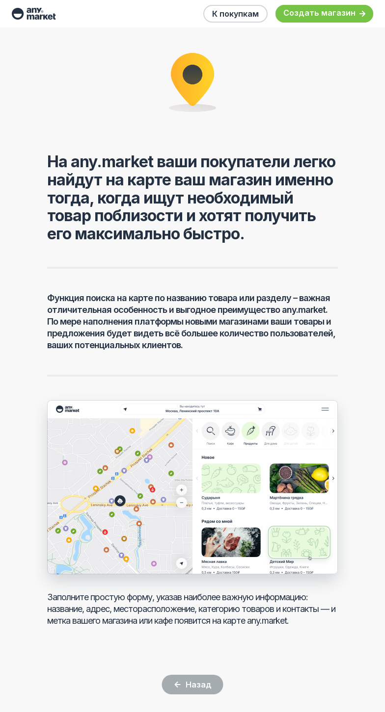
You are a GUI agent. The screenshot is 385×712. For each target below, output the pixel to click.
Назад (193, 684)
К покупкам (235, 14)
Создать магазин (324, 14)
